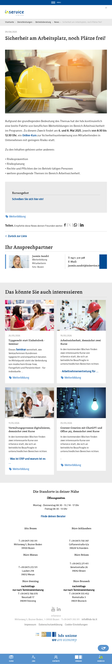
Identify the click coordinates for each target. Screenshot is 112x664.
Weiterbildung (16, 217)
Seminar (21, 349)
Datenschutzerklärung (50, 624)
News (56, 22)
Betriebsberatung (43, 22)
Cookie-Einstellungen (76, 624)
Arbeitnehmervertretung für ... (80, 371)
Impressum (30, 624)
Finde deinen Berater (53, 516)
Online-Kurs (29, 135)
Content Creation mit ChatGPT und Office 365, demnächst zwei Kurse (81, 429)
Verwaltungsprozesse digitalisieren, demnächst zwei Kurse (29, 429)
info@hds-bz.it (89, 619)
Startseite (9, 22)
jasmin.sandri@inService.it (84, 265)
